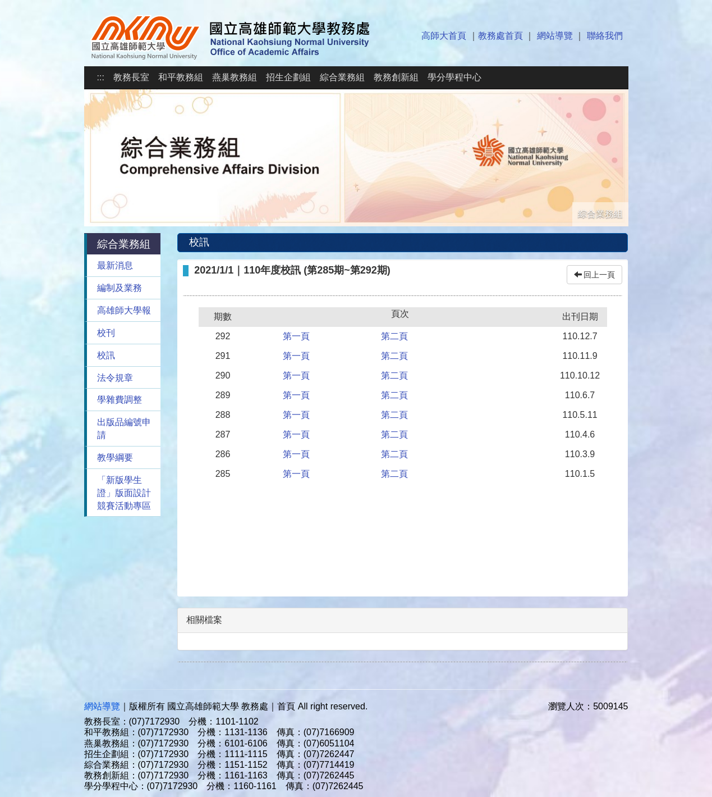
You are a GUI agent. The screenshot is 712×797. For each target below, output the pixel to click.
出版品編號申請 (124, 428)
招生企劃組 (288, 77)
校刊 (106, 333)
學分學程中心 (454, 77)
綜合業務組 (342, 77)
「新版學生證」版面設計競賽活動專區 (124, 493)
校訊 (106, 355)
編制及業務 (119, 288)
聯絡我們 (605, 35)
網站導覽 (555, 35)
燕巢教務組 (234, 77)
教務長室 (131, 77)
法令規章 (115, 377)
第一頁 (296, 336)
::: (100, 77)
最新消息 (115, 265)
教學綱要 (115, 457)
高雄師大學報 (124, 310)
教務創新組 (396, 77)
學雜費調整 (119, 399)
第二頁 (394, 336)
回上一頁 (594, 274)
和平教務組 (180, 77)
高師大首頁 (443, 35)
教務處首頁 (500, 35)
